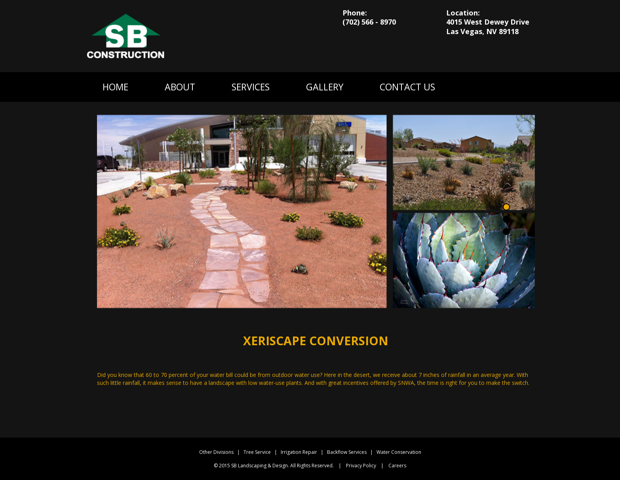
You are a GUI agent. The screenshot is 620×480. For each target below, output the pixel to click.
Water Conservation (399, 452)
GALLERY (324, 86)
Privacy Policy (361, 465)
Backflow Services (347, 452)
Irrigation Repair (299, 452)
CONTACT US (407, 86)
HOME (115, 86)
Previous (108, 202)
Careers (397, 465)
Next (524, 202)
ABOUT (180, 86)
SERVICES (251, 86)
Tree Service (257, 452)
